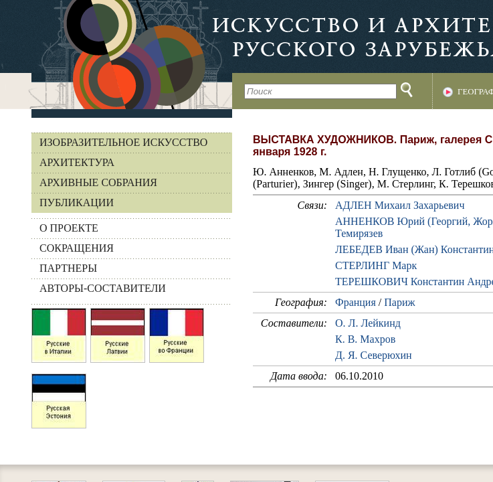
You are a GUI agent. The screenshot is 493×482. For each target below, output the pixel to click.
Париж (399, 302)
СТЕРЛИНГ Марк (376, 265)
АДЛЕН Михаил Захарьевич (399, 205)
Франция (355, 302)
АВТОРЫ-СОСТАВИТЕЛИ (102, 288)
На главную (116, 54)
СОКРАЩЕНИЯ (76, 248)
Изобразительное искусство (123, 142)
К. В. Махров (365, 339)
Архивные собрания (98, 182)
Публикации (76, 202)
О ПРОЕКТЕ (68, 228)
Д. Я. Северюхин (373, 355)
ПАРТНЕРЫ (68, 268)
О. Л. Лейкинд (368, 323)
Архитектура (76, 162)
